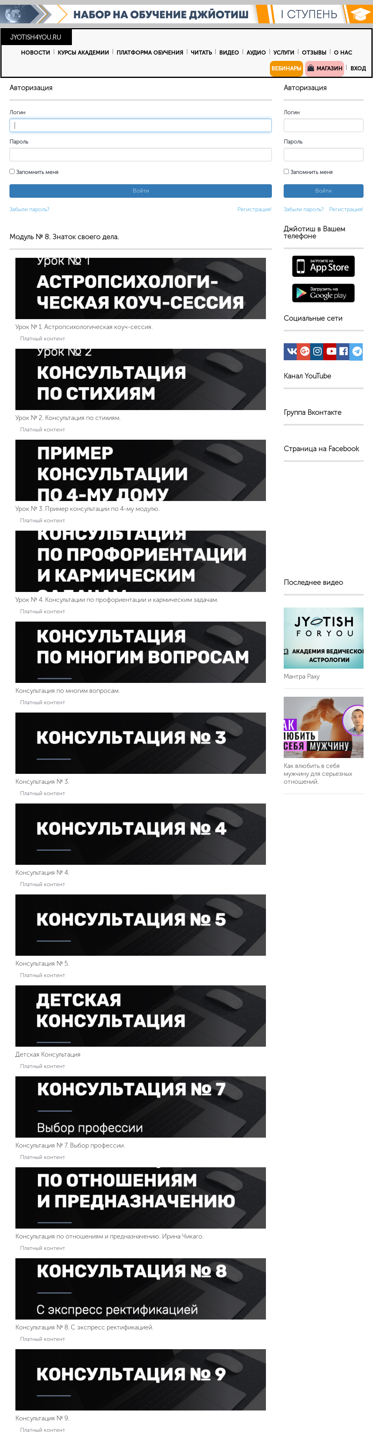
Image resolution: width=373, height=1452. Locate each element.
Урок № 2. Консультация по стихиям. (68, 418)
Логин (17, 112)
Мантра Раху (302, 676)
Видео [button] (229, 52)
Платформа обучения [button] (150, 52)
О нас (343, 52)
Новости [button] (35, 52)
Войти (141, 190)
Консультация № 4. (42, 872)
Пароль (18, 141)
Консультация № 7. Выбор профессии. (70, 1145)
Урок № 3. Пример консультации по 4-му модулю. (87, 508)
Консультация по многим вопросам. (67, 690)
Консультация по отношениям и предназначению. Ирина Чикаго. (109, 1236)
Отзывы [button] (314, 52)
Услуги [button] (283, 52)
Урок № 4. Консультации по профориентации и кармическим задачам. (116, 599)
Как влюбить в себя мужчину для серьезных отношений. (318, 773)
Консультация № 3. (42, 781)
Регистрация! (254, 209)
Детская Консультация (48, 1054)
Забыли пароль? (29, 209)
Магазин (325, 68)
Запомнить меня (33, 172)
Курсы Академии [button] (83, 52)
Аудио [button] (256, 52)
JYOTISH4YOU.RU (35, 37)
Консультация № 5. (42, 963)
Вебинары (286, 68)
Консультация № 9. (42, 1418)
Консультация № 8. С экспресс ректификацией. (84, 1327)
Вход (358, 68)
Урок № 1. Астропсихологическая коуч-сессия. (84, 327)
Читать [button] (201, 52)
